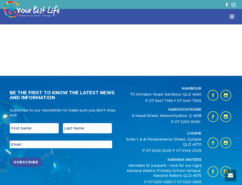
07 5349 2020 (159, 150)
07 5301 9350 (161, 182)
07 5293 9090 (188, 121)
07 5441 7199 (161, 100)
